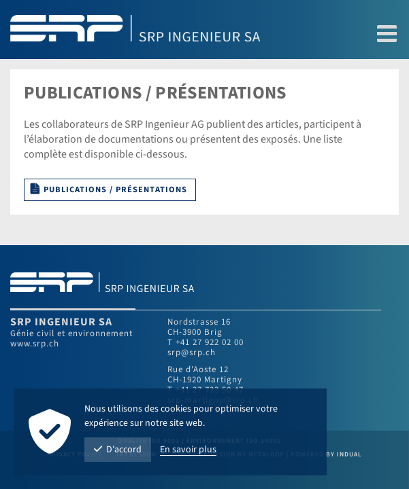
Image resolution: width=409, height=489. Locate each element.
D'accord (118, 449)
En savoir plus (188, 449)
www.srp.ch (34, 344)
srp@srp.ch (191, 352)
